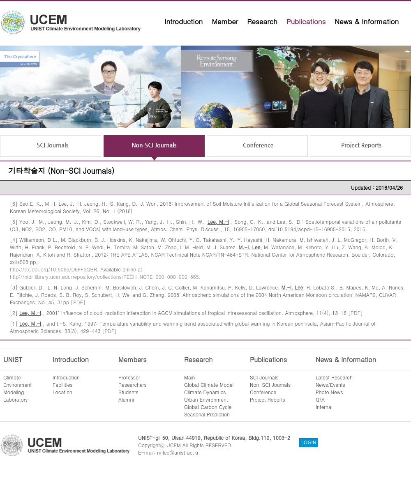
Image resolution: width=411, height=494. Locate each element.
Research (262, 21)
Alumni (126, 399)
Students (128, 391)
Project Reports (267, 399)
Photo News (329, 391)
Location (62, 391)
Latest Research (334, 377)
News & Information (367, 21)
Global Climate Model (208, 384)
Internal (324, 406)
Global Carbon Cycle (207, 406)
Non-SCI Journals (270, 384)
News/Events (330, 384)
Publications (306, 21)
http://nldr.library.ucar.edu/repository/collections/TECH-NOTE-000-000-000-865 (104, 276)
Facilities (63, 384)
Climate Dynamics (205, 391)
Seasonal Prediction (207, 414)
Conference (263, 391)
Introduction (183, 21)
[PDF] (78, 302)
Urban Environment (206, 399)
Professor (129, 377)
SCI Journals (264, 377)
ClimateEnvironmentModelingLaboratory (17, 388)
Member (225, 21)
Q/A (320, 399)
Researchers (132, 384)
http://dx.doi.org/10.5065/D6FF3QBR (53, 269)
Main (189, 377)
